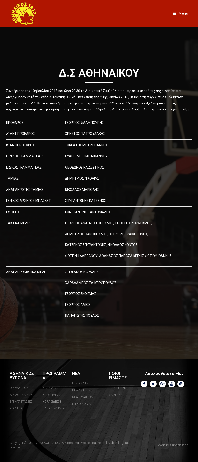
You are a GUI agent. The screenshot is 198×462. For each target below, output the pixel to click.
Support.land (179, 445)
